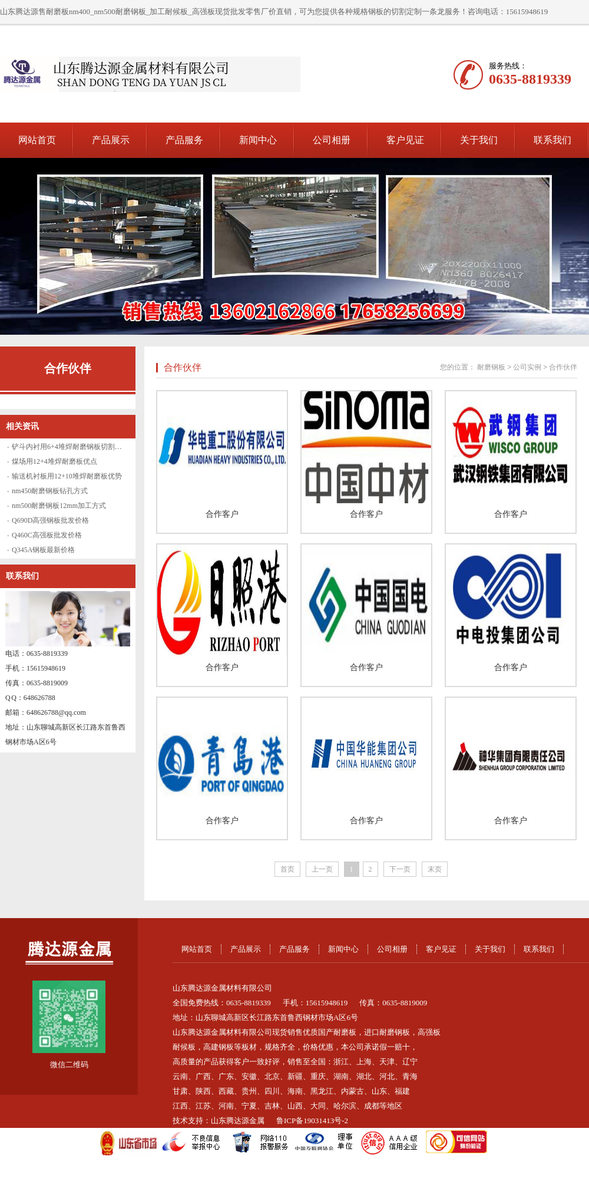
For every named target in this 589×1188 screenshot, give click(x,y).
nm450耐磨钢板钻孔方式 (50, 491)
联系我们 (552, 140)
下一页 (400, 869)
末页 (435, 869)
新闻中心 (258, 140)
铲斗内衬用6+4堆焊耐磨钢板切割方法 (70, 447)
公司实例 (527, 367)
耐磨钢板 (491, 367)
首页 (287, 869)
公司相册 (331, 140)
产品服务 (184, 140)
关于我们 (479, 140)
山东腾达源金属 (237, 1120)
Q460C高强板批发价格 (47, 535)
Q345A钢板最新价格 (43, 550)
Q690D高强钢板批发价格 (50, 520)
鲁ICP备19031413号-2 (312, 1120)
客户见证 (405, 140)
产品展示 (111, 140)
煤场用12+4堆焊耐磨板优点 (54, 461)
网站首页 (37, 140)
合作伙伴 (67, 368)
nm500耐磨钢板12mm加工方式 (59, 505)
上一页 (322, 869)
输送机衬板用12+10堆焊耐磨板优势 (67, 476)
